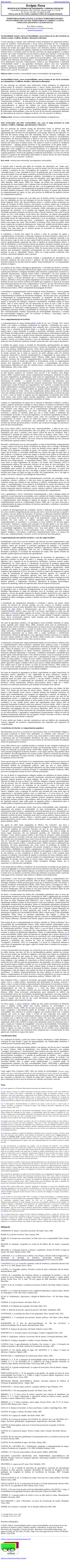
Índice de (8, 1558)
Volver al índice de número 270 (16, 1539)
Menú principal (6, 2)
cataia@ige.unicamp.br (35, 30)
